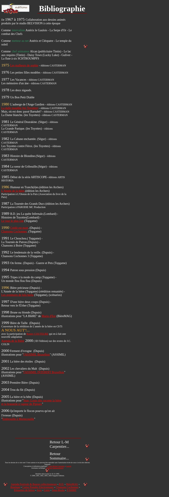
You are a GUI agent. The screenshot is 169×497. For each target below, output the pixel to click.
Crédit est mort (19, 227)
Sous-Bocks (58, 490)
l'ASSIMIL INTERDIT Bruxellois (43, 372)
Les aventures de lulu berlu (17, 295)
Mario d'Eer (49, 316)
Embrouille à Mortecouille (18, 419)
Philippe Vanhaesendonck (54, 468)
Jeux (39, 490)
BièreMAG (72, 484)
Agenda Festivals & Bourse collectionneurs (34, 484)
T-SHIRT (71, 490)
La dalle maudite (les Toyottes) (19, 108)
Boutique (15, 487)
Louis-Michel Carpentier (56, 466)
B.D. (61, 484)
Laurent (68, 466)
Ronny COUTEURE (37, 333)
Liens (47, 490)
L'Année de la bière (13, 190)
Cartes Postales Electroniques (37, 487)
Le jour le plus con (12, 221)
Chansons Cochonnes (14, 231)
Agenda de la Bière (12, 341)
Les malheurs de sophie (24, 65)
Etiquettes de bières (24, 490)
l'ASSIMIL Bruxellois (36, 354)
